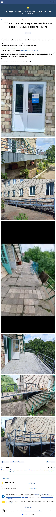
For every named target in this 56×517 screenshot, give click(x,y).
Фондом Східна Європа (39, 494)
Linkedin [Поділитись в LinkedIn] (14, 461)
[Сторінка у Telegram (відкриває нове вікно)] (27, 507)
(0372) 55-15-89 (32, 483)
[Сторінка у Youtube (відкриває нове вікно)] (30, 507)
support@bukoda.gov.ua (12, 502)
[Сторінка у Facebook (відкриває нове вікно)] (25, 507)
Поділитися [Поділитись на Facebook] (5, 461)
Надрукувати (51, 461)
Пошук (53, 2)
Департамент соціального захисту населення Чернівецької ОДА (15, 48)
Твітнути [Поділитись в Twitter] (21, 461)
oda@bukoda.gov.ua (33, 488)
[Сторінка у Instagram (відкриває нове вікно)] (29, 507)
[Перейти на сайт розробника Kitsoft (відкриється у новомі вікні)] (24, 514)
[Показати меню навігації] (1, 2)
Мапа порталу (6, 478)
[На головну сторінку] (28, 10)
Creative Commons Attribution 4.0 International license (31, 510)
